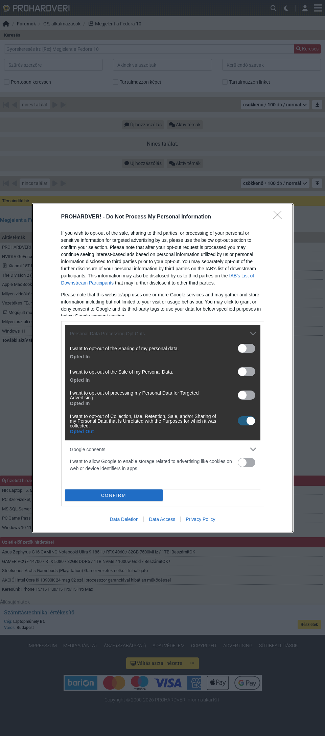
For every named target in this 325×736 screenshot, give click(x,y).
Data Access (162, 519)
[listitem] (162, 333)
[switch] (246, 348)
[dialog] (162, 368)
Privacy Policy (200, 519)
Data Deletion (124, 519)
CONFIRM (113, 495)
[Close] (279, 217)
